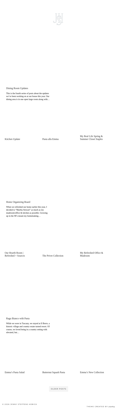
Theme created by (101, 407)
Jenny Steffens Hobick (23, 404)
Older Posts (58, 389)
